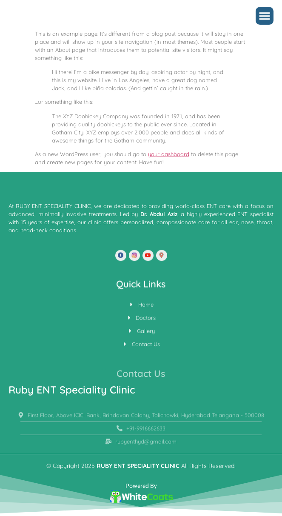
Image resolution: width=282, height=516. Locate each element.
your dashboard (168, 154)
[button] (264, 17)
